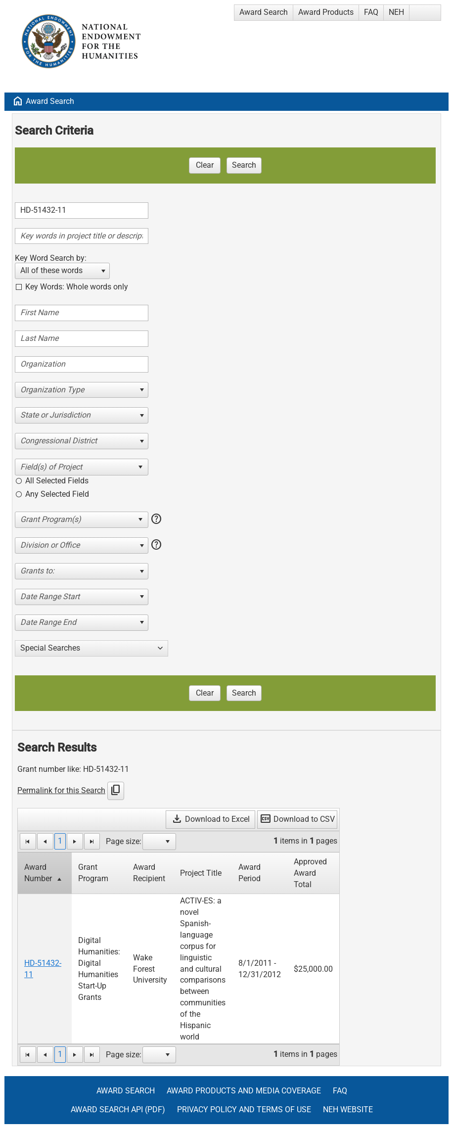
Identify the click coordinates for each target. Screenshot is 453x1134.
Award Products (326, 12)
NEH (396, 12)
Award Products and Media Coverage (244, 1090)
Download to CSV (297, 819)
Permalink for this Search (61, 790)
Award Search (263, 12)
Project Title (201, 873)
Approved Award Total (310, 873)
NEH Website (348, 1109)
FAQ (371, 12)
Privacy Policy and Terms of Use (244, 1109)
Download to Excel (210, 819)
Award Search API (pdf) (118, 1109)
